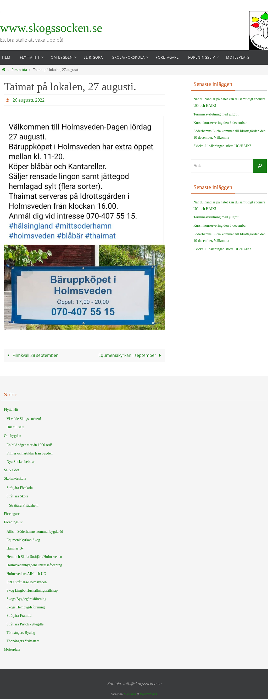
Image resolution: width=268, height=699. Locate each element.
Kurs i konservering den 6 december (220, 123)
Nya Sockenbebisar (21, 462)
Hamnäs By (15, 548)
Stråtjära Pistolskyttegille (25, 624)
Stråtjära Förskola (20, 488)
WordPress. (149, 694)
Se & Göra (12, 470)
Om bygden (12, 436)
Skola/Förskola (15, 478)
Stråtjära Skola (17, 496)
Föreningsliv (13, 522)
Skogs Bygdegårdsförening (26, 599)
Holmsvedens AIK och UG (26, 574)
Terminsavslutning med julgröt (215, 114)
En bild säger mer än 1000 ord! (29, 445)
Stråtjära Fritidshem (23, 505)
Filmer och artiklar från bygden (30, 453)
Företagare (12, 514)
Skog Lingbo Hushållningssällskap (32, 590)
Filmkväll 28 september (31, 355)
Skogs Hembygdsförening (26, 607)
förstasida (19, 70)
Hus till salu (15, 427)
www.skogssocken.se (51, 28)
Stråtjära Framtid (19, 616)
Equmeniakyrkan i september (130, 355)
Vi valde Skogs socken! (24, 419)
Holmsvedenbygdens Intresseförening (34, 565)
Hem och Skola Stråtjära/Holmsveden (34, 557)
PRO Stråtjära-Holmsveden (27, 582)
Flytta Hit (11, 410)
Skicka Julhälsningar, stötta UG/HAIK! (222, 146)
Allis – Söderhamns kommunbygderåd (35, 532)
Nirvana (130, 694)
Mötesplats (12, 649)
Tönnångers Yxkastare (23, 641)
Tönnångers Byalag (21, 633)
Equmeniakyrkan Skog (23, 540)
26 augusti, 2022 (28, 100)
